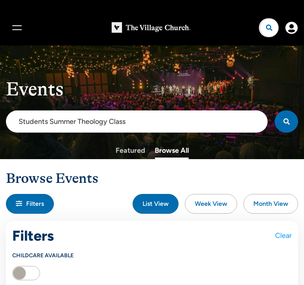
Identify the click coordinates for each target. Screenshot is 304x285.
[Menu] (15, 27)
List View (155, 203)
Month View (270, 203)
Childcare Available (43, 255)
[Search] (286, 121)
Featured (130, 150)
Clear (283, 235)
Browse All (172, 150)
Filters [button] (30, 203)
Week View (211, 203)
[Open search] (269, 27)
